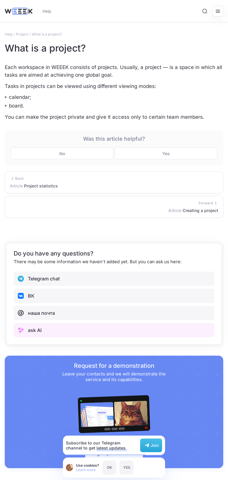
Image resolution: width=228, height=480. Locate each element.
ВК (25, 295)
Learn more (86, 470)
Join (151, 445)
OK (109, 467)
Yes (166, 153)
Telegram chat (38, 278)
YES (126, 467)
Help (46, 11)
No (62, 153)
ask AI (29, 330)
